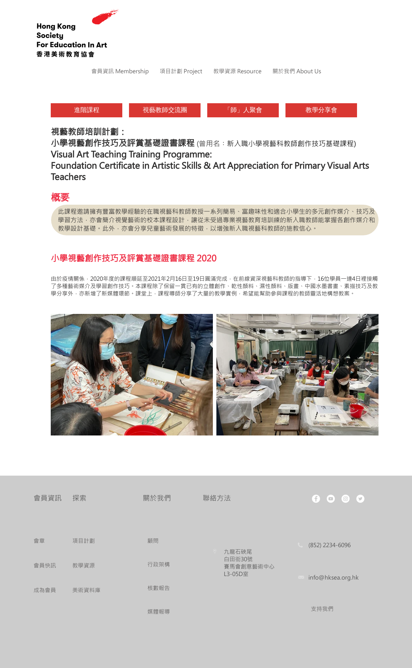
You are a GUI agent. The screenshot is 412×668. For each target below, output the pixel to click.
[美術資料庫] (92, 590)
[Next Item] (368, 375)
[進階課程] (86, 110)
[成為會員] (46, 590)
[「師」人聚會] (243, 110)
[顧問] (160, 541)
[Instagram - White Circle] (346, 499)
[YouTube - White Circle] (331, 499)
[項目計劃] (92, 541)
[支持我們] (322, 609)
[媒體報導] (160, 611)
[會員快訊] (46, 565)
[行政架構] (160, 564)
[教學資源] (92, 565)
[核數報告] (160, 588)
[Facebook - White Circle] (316, 499)
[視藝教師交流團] (165, 110)
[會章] (46, 541)
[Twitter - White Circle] (360, 499)
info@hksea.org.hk (333, 577)
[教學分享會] (321, 110)
